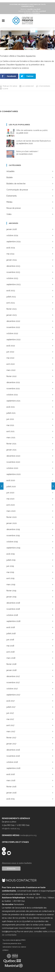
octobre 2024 (12, 235)
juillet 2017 (10, 707)
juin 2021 (10, 419)
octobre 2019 (12, 542)
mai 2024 (10, 254)
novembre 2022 (13, 327)
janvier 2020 (11, 523)
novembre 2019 (13, 535)
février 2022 (11, 376)
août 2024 (10, 248)
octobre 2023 (12, 278)
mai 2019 (10, 572)
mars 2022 (10, 370)
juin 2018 (10, 640)
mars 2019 (10, 584)
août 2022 (10, 346)
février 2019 (11, 591)
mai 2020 (10, 499)
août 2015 (10, 799)
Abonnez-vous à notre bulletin (17, 863)
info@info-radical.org (11, 829)
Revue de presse (13, 208)
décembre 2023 (13, 266)
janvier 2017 (11, 744)
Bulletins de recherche (15, 184)
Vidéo (9, 214)
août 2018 (10, 627)
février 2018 (11, 664)
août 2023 (10, 291)
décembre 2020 (13, 456)
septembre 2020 (13, 474)
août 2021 (10, 407)
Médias (9, 202)
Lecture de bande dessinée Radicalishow (33, 141)
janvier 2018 (11, 670)
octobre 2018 (12, 615)
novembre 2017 (13, 682)
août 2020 (10, 480)
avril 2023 (10, 303)
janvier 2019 (11, 597)
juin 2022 (10, 352)
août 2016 (10, 774)
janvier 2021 (11, 450)
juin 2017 (10, 713)
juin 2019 (10, 566)
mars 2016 (10, 780)
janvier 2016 (11, 793)
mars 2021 (10, 437)
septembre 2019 (13, 548)
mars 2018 (10, 658)
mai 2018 (10, 646)
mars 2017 (10, 731)
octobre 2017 (12, 689)
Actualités (10, 171)
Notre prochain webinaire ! (27, 151)
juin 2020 (10, 493)
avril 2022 (10, 364)
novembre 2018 (13, 609)
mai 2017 (10, 719)
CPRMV (23, 940)
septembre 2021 (13, 401)
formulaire (19, 904)
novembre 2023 (13, 272)
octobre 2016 (12, 762)
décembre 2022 (13, 321)
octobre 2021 (12, 395)
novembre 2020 (13, 462)
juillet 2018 (11, 633)
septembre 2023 (13, 284)
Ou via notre (32, 13)
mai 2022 (10, 358)
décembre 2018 (13, 603)
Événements (11, 196)
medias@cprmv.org (28, 835)
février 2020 (11, 517)
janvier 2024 (11, 260)
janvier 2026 (11, 229)
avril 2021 (10, 431)
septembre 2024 (13, 242)
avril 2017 (10, 725)
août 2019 (10, 554)
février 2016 (11, 787)
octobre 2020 (12, 468)
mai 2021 (10, 425)
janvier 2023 (11, 315)
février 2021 (11, 444)
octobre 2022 (12, 333)
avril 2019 (10, 578)
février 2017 (11, 738)
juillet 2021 (10, 413)
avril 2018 (10, 652)
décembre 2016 (13, 750)
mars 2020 (11, 511)
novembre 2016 (13, 756)
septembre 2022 (13, 340)
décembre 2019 (13, 529)
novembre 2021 (13, 388)
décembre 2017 (13, 676)
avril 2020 (10, 505)
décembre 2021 (13, 382)
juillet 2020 (11, 486)
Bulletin (9, 177)
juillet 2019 (10, 560)
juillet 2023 (11, 297)
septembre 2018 (13, 621)
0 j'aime (4, 88)
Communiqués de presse (17, 190)
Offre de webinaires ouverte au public (32, 130)
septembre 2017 (13, 695)
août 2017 (10, 701)
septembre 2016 (13, 768)
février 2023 (11, 309)
